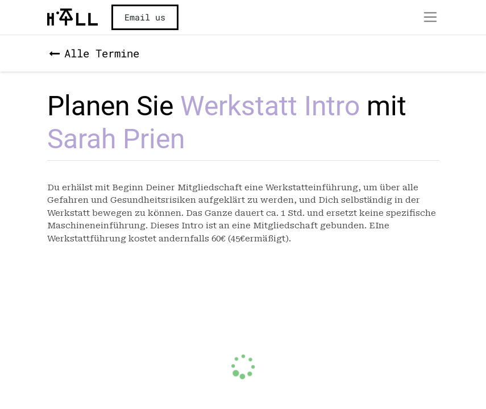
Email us (144, 17)
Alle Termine (94, 53)
